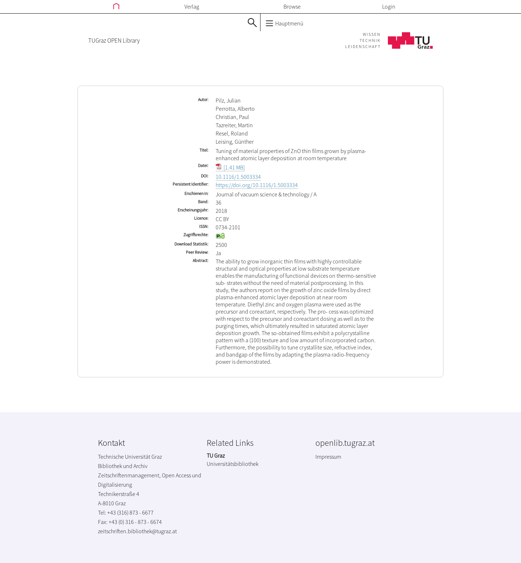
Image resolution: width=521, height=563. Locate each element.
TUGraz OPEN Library (114, 40)
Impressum (328, 456)
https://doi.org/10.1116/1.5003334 (257, 185)
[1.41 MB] (230, 167)
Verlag (191, 6)
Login (388, 6)
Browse (292, 6)
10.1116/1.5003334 (238, 176)
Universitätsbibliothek (232, 463)
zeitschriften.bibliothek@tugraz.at (137, 531)
